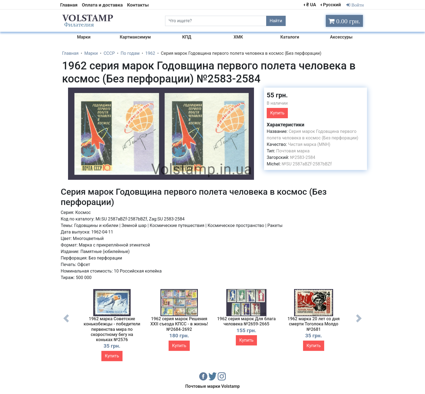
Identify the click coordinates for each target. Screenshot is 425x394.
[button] (255, 92)
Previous (66, 322)
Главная (69, 5)
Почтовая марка (293, 150)
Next (359, 322)
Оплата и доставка (102, 5)
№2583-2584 (302, 157)
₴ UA (311, 4)
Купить (277, 113)
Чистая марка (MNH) (309, 144)
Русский (332, 4)
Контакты (138, 5)
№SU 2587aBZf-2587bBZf (307, 163)
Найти (276, 20)
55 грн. (277, 95)
